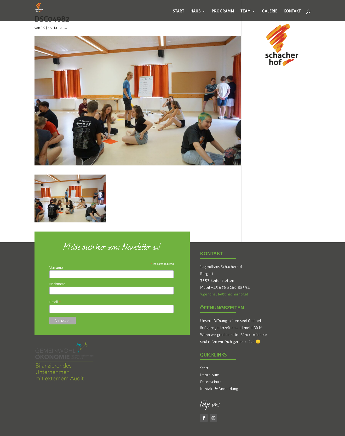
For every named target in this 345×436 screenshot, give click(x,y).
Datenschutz (210, 381)
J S (43, 28)
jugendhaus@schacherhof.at (224, 294)
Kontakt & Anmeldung (219, 388)
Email (55, 302)
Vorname (56, 268)
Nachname (57, 284)
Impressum (209, 375)
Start (204, 368)
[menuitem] (178, 11)
